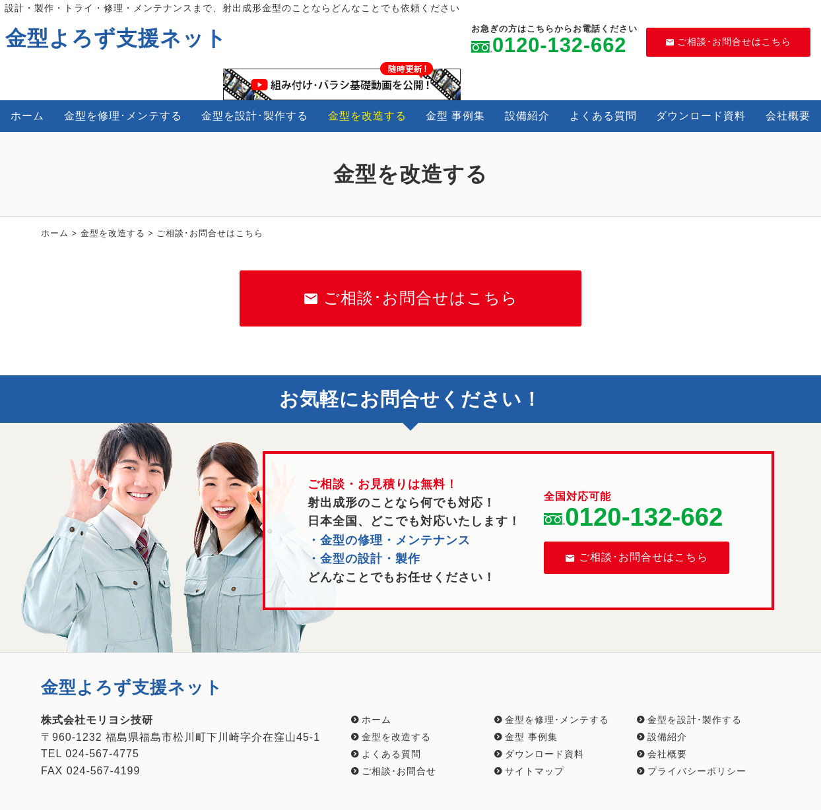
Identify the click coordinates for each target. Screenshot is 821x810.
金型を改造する (367, 115)
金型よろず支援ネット (116, 38)
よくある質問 (603, 115)
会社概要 (788, 115)
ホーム (27, 115)
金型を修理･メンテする (123, 115)
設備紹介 (527, 115)
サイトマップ (534, 771)
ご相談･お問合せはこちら (728, 41)
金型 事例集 (455, 115)
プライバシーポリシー (696, 771)
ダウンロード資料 (701, 115)
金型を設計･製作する (254, 115)
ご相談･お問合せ (399, 771)
